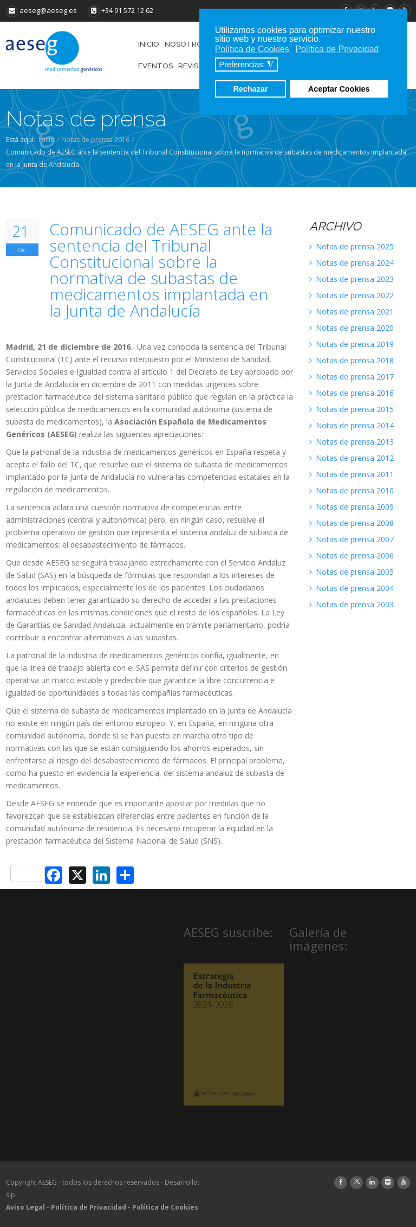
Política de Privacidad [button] (337, 49)
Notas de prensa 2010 (351, 490)
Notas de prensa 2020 (351, 328)
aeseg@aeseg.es (41, 10)
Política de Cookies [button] (252, 49)
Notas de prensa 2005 (351, 572)
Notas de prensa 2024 (351, 263)
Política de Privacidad (88, 1207)
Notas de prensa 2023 (351, 279)
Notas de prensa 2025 (351, 246)
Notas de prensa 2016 (95, 139)
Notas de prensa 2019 (351, 344)
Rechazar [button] (250, 89)
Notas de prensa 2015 (351, 409)
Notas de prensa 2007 (351, 539)
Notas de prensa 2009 (351, 507)
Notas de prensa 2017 (351, 376)
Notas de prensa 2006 (351, 555)
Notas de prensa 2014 (351, 425)
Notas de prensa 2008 (351, 523)
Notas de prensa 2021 (351, 311)
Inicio (46, 139)
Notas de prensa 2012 (351, 458)
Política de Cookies (165, 1207)
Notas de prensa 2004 (351, 588)
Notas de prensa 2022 (351, 295)
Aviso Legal (25, 1207)
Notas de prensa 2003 (351, 604)
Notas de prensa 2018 (351, 360)
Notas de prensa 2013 (351, 441)
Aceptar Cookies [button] (339, 89)
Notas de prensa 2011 (351, 474)
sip (10, 1194)
